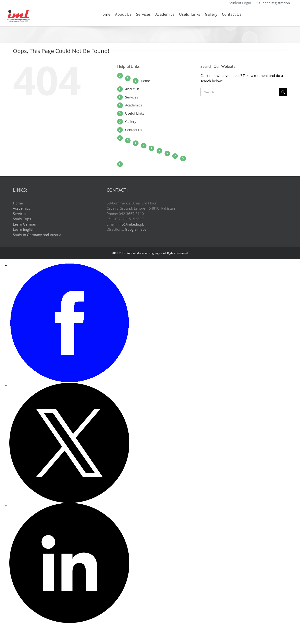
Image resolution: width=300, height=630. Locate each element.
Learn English (23, 229)
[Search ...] (239, 92)
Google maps (135, 229)
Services (131, 97)
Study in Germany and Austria (37, 234)
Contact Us (133, 130)
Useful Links (134, 113)
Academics (133, 105)
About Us (132, 89)
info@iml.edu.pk (130, 224)
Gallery (130, 121)
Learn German (24, 224)
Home (145, 81)
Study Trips (22, 218)
